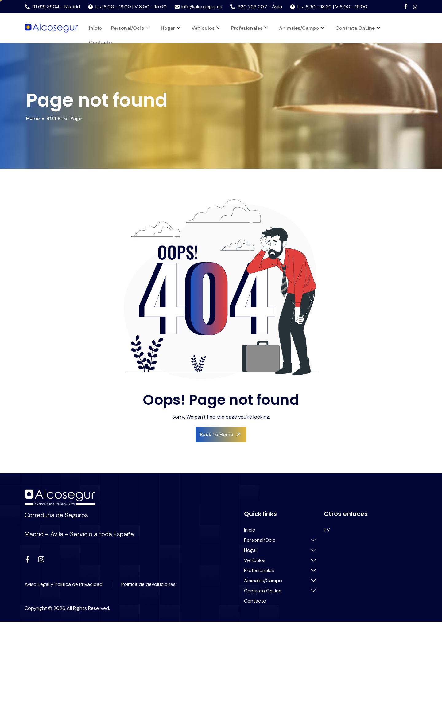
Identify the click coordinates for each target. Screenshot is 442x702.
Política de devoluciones (148, 584)
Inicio (95, 28)
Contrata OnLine (357, 28)
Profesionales (249, 28)
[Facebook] (405, 6)
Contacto (100, 42)
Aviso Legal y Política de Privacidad (64, 584)
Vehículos (206, 28)
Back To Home (221, 434)
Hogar (170, 28)
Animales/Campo (301, 28)
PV (327, 530)
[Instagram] (415, 6)
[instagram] (41, 560)
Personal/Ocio (130, 28)
